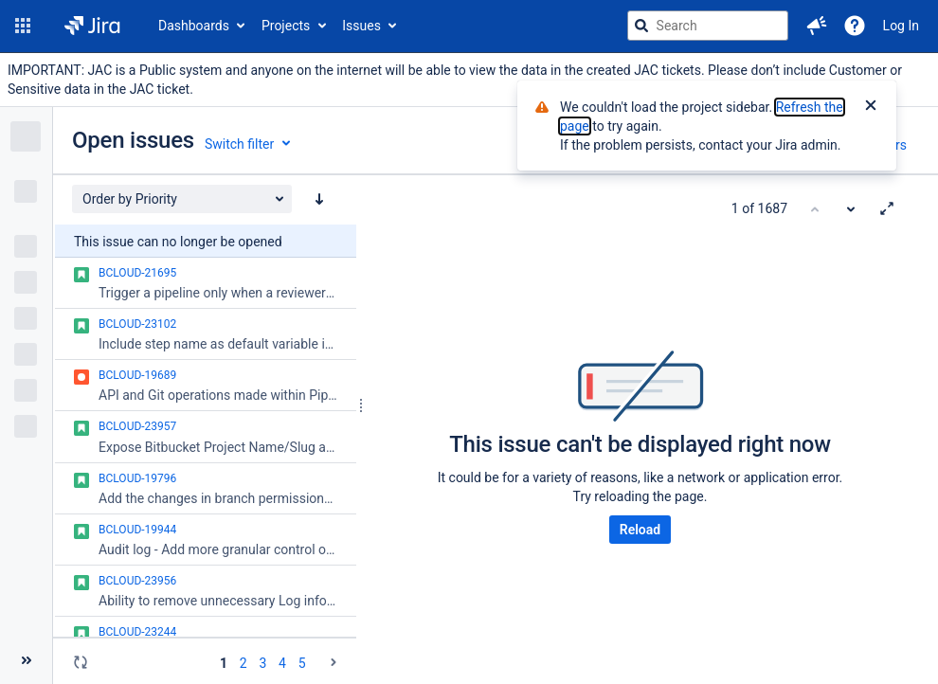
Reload (640, 529)
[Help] (854, 25)
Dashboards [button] (193, 25)
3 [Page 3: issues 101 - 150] (262, 663)
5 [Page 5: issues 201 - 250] (302, 663)
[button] (22, 26)
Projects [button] (286, 25)
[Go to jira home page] (92, 26)
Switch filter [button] (239, 144)
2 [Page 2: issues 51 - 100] (243, 663)
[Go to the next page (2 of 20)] (333, 662)
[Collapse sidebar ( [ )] (26, 660)
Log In (901, 25)
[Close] (870, 107)
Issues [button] (361, 25)
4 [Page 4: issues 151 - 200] (282, 663)
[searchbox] (707, 25)
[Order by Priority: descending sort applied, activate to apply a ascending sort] (319, 199)
